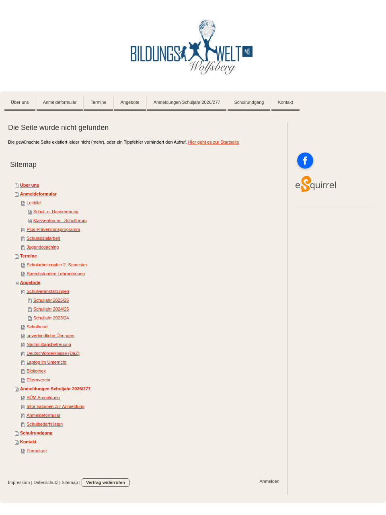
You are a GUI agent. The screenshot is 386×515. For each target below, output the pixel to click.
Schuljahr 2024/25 (51, 309)
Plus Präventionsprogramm (53, 229)
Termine (28, 255)
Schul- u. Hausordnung (56, 211)
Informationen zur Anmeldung (55, 406)
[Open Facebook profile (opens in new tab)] (305, 160)
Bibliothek (36, 371)
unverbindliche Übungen (50, 335)
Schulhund (37, 326)
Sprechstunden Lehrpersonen (56, 273)
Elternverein (38, 379)
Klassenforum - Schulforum (60, 220)
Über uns (29, 185)
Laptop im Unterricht (46, 362)
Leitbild (34, 202)
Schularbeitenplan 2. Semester (57, 264)
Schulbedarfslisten (45, 424)
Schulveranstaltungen (48, 291)
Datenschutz (45, 482)
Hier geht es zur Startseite (213, 142)
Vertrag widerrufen (105, 482)
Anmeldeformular (38, 194)
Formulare (37, 450)
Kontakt (28, 441)
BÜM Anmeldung (43, 397)
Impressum (19, 482)
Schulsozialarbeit (43, 238)
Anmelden (269, 481)
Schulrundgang (36, 433)
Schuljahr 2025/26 (51, 300)
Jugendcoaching (43, 247)
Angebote (30, 282)
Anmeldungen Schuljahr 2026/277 (55, 388)
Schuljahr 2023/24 (51, 317)
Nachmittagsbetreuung (49, 344)
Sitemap (70, 482)
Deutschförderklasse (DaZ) (53, 353)
